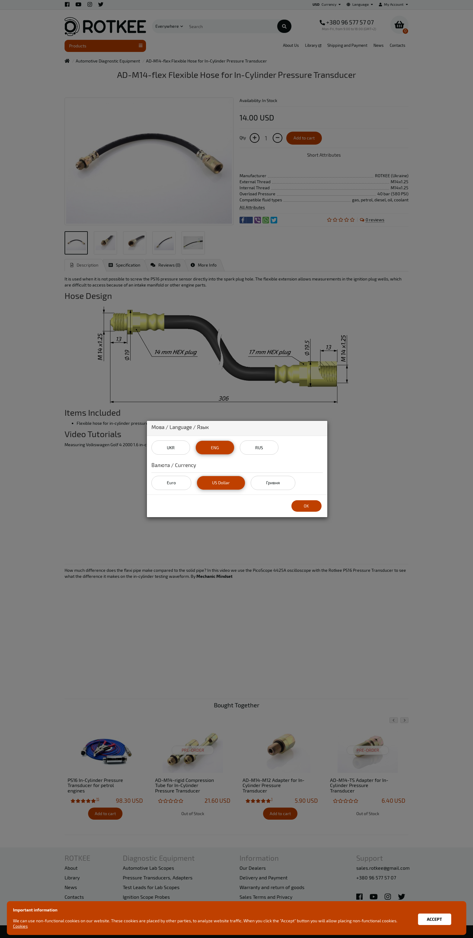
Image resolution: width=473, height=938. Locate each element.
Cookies (21, 926)
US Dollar (221, 482)
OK (306, 506)
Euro (171, 482)
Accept (433, 917)
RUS (259, 447)
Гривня (273, 482)
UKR (171, 447)
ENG (215, 447)
